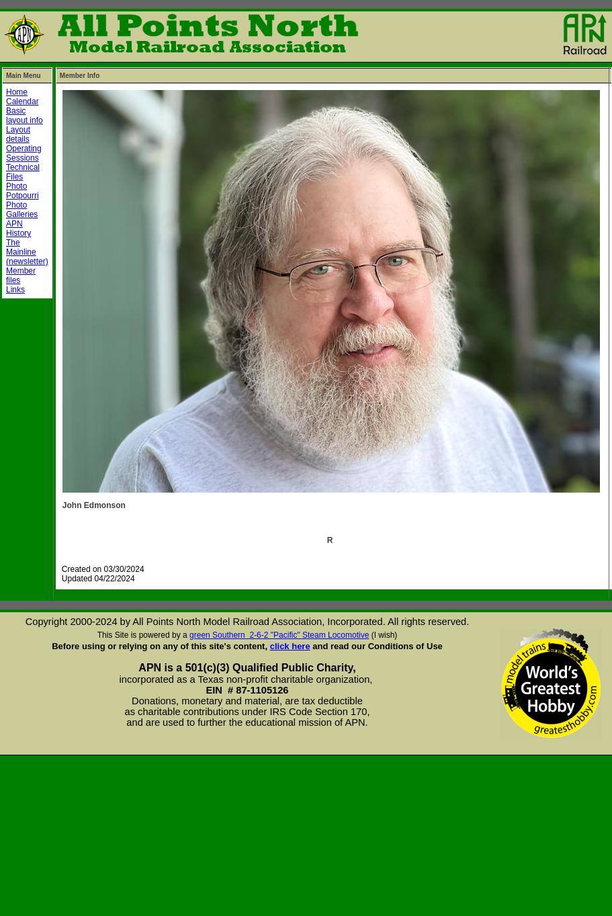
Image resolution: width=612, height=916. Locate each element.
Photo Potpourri (22, 190)
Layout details (18, 134)
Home (17, 92)
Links (15, 289)
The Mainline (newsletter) (27, 252)
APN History (18, 228)
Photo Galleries (22, 209)
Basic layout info (24, 115)
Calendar (22, 101)
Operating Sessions (24, 153)
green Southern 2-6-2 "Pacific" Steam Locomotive (279, 635)
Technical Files (23, 172)
